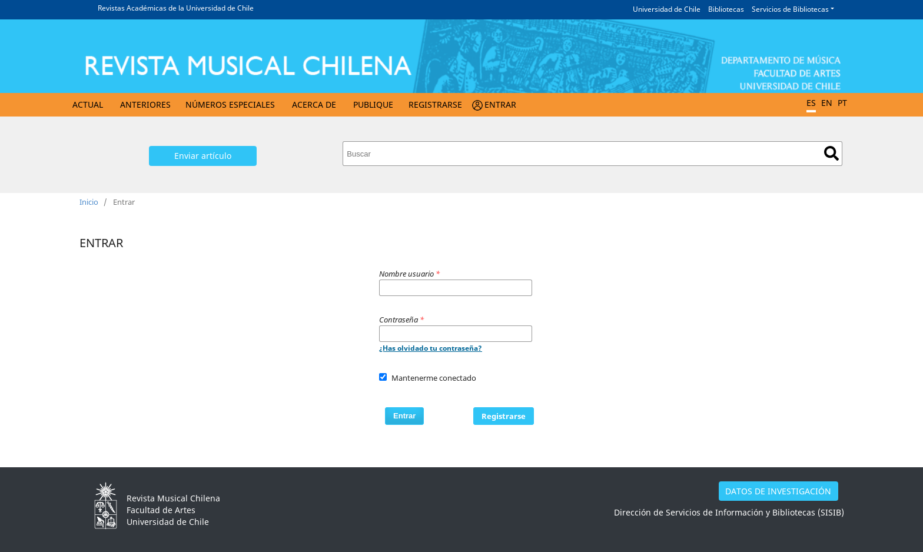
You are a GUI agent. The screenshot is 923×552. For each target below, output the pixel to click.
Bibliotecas (726, 9)
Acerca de (314, 104)
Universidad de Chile (666, 9)
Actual (87, 104)
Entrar (500, 104)
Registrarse (435, 104)
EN (826, 102)
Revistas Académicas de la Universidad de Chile (176, 8)
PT (842, 102)
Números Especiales (230, 104)
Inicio (88, 202)
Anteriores (145, 104)
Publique (373, 104)
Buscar (831, 153)
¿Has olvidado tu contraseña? (430, 348)
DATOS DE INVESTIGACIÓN (778, 491)
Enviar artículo (202, 155)
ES (811, 102)
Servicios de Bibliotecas (790, 9)
